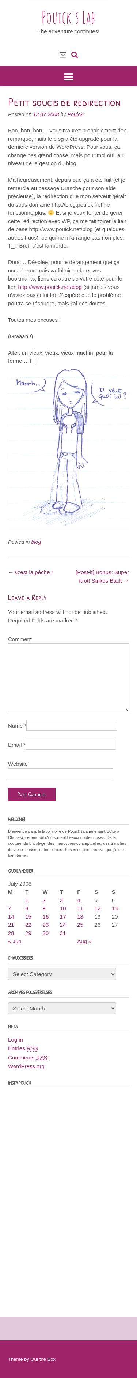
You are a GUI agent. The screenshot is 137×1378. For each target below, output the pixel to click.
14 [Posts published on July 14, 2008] (11, 917)
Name (17, 726)
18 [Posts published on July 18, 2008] (80, 917)
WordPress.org (26, 1066)
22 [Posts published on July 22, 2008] (28, 925)
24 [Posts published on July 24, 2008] (63, 925)
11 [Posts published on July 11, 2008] (80, 908)
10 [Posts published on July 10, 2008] (63, 908)
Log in (15, 1039)
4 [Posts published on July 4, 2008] (78, 900)
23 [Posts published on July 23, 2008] (46, 925)
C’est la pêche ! (30, 572)
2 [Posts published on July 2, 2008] (44, 900)
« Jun (15, 941)
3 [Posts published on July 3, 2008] (61, 900)
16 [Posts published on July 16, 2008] (46, 917)
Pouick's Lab (68, 17)
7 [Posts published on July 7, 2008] (9, 908)
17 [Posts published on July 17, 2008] (63, 917)
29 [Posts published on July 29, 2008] (28, 933)
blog (36, 542)
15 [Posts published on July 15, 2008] (28, 917)
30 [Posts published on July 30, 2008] (46, 933)
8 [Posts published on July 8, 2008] (26, 908)
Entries (23, 1048)
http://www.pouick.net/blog (50, 287)
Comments (27, 1057)
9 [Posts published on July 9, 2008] (44, 908)
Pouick (75, 114)
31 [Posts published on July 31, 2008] (63, 933)
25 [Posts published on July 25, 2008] (80, 925)
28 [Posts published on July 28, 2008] (11, 933)
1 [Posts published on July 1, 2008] (26, 900)
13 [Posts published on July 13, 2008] (115, 908)
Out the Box (43, 1359)
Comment (20, 639)
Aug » (84, 941)
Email (17, 745)
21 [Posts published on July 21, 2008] (11, 925)
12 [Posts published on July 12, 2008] (97, 908)
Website (18, 764)
